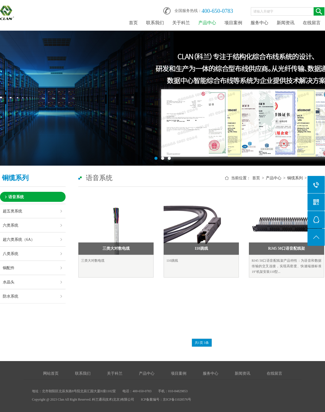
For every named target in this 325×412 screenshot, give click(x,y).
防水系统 (10, 296)
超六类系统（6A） (19, 239)
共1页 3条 (202, 343)
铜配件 (8, 268)
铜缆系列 (295, 178)
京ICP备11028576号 (177, 399)
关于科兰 (181, 22)
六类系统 (10, 225)
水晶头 (8, 282)
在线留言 (312, 22)
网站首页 (51, 373)
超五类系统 (12, 211)
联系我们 (155, 22)
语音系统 (16, 197)
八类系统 (10, 253)
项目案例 (233, 22)
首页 (133, 22)
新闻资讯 (285, 22)
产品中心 (207, 22)
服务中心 (259, 22)
